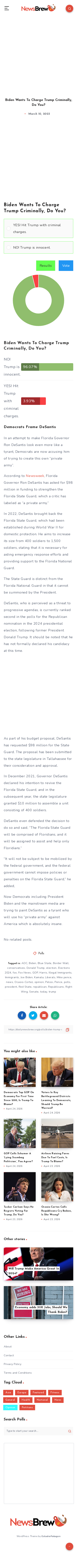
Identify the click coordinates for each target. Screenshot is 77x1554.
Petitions (27, 1407)
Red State (25, 987)
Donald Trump (36, 968)
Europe (21, 1392)
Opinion (10, 1407)
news (9, 982)
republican (40, 987)
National (42, 1400)
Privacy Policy (12, 1364)
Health (26, 1400)
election (51, 968)
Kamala (39, 977)
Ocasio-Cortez (24, 982)
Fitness (54, 1392)
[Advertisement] (38, 53)
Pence (58, 982)
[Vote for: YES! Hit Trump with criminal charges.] (38, 228)
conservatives (16, 968)
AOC (25, 963)
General (10, 1400)
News (57, 1400)
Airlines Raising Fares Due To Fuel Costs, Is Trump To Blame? (55, 1157)
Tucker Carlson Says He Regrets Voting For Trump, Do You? (19, 1211)
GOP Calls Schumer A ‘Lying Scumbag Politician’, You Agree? (18, 1157)
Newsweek (35, 476)
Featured (38, 1392)
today (43, 991)
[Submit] (69, 1431)
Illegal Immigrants (60, 972)
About (8, 1346)
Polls (41, 953)
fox (15, 972)
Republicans (56, 987)
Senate (33, 991)
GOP (35, 972)
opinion (39, 982)
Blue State (45, 963)
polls (67, 982)
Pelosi (49, 982)
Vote (66, 265)
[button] (42, 228)
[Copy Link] (38, 1029)
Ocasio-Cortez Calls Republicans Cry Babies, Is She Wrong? (56, 1211)
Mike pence (64, 977)
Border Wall (61, 963)
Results (46, 265)
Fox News (24, 972)
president (11, 987)
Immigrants (12, 977)
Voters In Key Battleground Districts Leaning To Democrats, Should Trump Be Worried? (56, 1100)
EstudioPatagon (51, 1536)
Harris (43, 972)
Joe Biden (27, 977)
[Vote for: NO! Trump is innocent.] (38, 247)
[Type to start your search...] (38, 1431)
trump (52, 991)
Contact (9, 1355)
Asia (8, 1392)
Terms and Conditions (18, 1373)
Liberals (50, 977)
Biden (32, 963)
